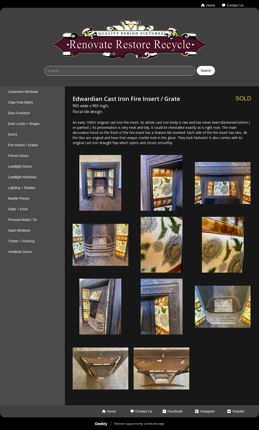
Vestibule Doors (20, 252)
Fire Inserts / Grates (23, 145)
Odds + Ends (18, 209)
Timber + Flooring (21, 241)
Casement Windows (23, 92)
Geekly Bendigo (154, 423)
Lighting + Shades (21, 188)
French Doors (18, 156)
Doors (12, 134)
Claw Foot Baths (20, 102)
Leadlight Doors (20, 166)
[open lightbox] (100, 183)
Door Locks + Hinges (23, 124)
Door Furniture (19, 113)
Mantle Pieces (18, 198)
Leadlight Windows (22, 177)
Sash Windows (19, 230)
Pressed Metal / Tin (22, 220)
